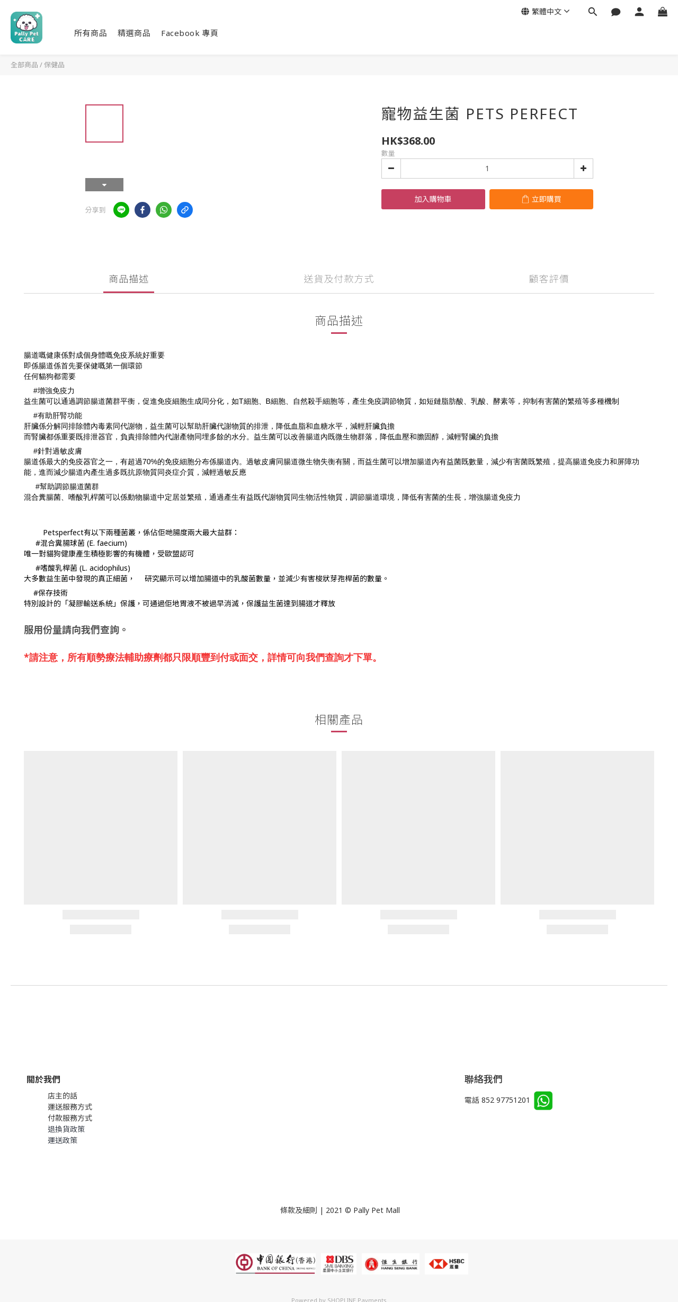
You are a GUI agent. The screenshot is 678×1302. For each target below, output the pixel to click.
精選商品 (134, 33)
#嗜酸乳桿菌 (56, 568)
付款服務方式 (70, 1118)
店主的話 (62, 1096)
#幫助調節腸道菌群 (67, 486)
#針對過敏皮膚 (57, 451)
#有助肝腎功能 (57, 415)
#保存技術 (50, 593)
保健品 (54, 64)
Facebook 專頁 (190, 33)
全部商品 (24, 64)
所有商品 (90, 33)
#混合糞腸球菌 (60, 543)
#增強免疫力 (54, 390)
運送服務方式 (70, 1107)
